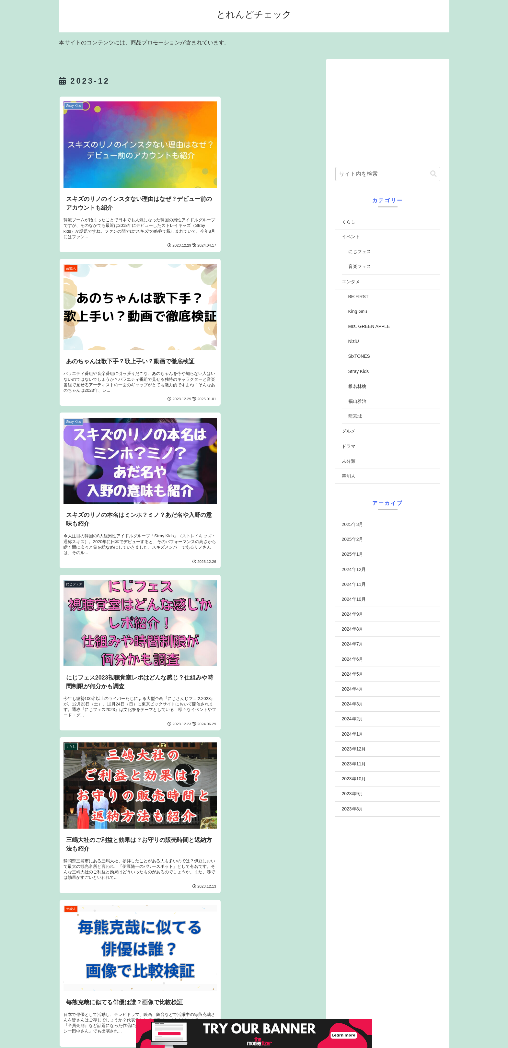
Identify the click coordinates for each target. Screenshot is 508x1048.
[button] (433, 174)
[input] (387, 174)
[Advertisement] (387, 110)
